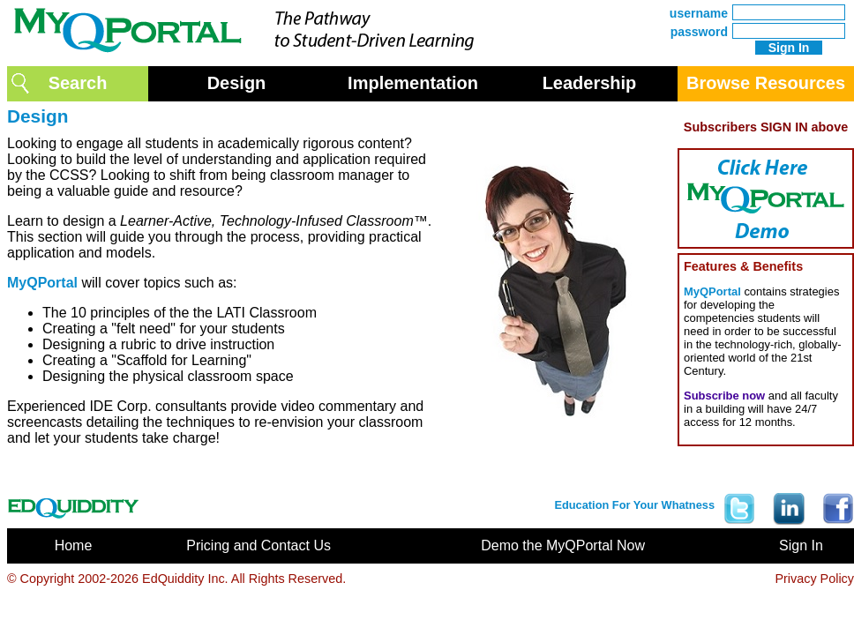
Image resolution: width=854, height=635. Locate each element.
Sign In (801, 545)
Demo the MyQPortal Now (563, 545)
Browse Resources (765, 83)
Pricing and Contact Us (258, 545)
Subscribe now (724, 395)
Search (78, 83)
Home (74, 545)
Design (236, 83)
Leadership (590, 83)
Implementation (413, 83)
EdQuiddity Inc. (185, 579)
